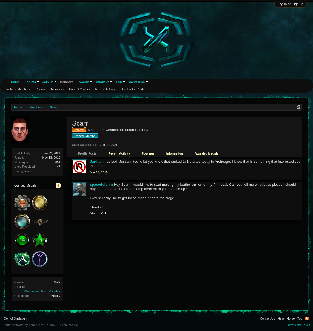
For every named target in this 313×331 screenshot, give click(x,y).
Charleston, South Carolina (42, 291)
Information (174, 153)
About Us (102, 81)
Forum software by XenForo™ (41, 325)
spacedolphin (101, 184)
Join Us (47, 81)
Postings (148, 153)
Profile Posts (87, 153)
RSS (307, 318)
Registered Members (50, 89)
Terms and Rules (299, 325)
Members (66, 81)
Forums (30, 81)
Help (281, 318)
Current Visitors (79, 89)
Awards (84, 81)
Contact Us (137, 81)
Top (299, 318)
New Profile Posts (132, 89)
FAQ (119, 81)
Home (15, 81)
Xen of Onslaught (15, 318)
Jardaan (97, 161)
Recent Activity (119, 153)
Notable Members (18, 89)
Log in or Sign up (290, 4)
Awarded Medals (206, 153)
